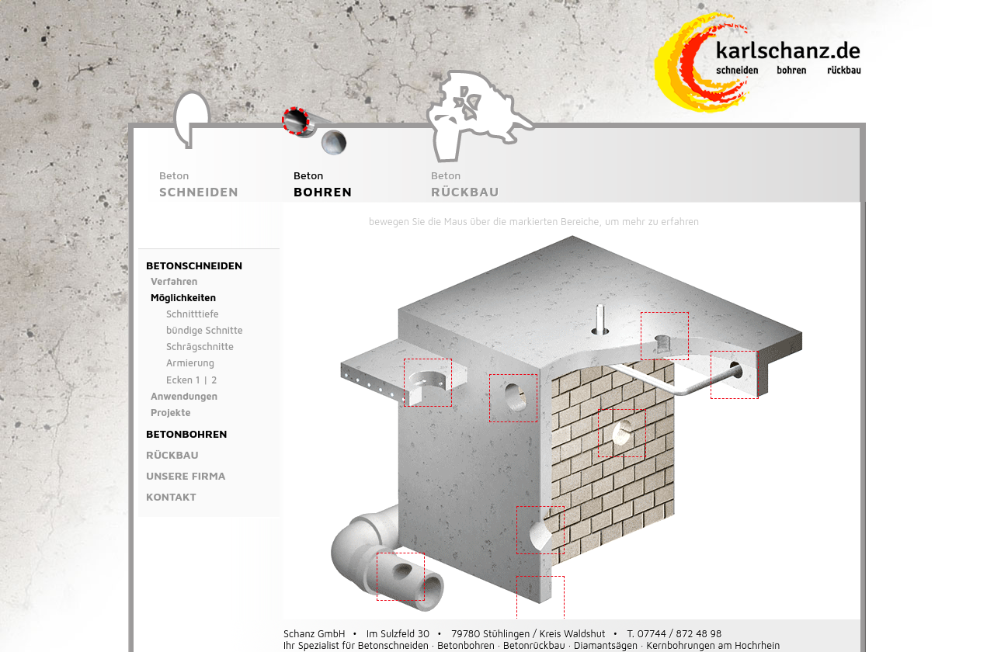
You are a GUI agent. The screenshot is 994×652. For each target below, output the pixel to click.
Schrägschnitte (200, 346)
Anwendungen (184, 396)
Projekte (171, 412)
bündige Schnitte (204, 330)
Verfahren (174, 281)
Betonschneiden (194, 265)
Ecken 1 (183, 380)
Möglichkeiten (183, 297)
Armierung (190, 363)
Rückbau (172, 454)
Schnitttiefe (192, 314)
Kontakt (171, 496)
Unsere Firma (185, 475)
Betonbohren (186, 433)
